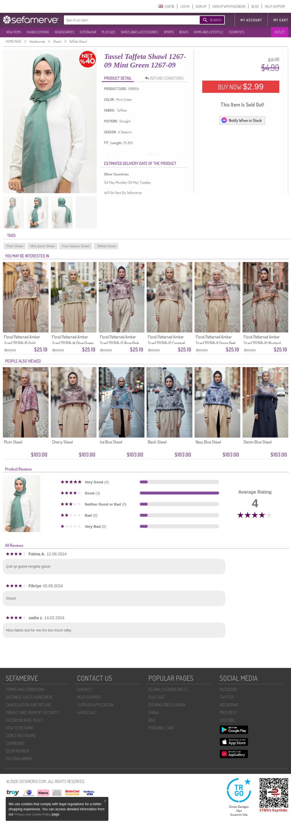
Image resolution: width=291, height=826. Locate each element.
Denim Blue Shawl (258, 441)
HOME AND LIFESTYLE (208, 32)
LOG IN (184, 6)
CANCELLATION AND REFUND (28, 704)
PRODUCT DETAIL (118, 78)
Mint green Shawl (42, 246)
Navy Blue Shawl (208, 441)
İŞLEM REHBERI (17, 751)
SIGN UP (200, 6)
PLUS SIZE (108, 32)
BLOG (255, 6)
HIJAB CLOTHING (38, 32)
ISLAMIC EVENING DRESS (168, 689)
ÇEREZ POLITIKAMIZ (21, 735)
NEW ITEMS (13, 32)
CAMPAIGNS (15, 743)
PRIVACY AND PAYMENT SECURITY (32, 712)
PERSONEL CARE (161, 727)
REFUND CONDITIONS (166, 78)
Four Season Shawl (75, 246)
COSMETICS (236, 32)
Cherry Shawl (62, 441)
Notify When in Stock (241, 120)
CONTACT (84, 689)
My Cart (281, 20)
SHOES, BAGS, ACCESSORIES (139, 32)
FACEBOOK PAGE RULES (24, 720)
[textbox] (126, 19)
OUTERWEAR (88, 32)
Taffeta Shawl (106, 246)
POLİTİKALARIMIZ (19, 758)
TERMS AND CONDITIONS (25, 689)
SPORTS (168, 32)
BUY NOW (241, 86)
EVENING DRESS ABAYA (166, 704)
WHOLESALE (87, 712)
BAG (151, 720)
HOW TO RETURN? (19, 727)
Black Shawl (157, 441)
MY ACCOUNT (251, 20)
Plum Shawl (13, 441)
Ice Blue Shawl (111, 441)
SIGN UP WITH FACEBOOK (228, 6)
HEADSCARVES (64, 32)
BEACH (183, 32)
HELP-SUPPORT (275, 6)
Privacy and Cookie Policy (33, 814)
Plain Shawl (15, 246)
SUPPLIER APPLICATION (95, 704)
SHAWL (154, 712)
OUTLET (279, 32)
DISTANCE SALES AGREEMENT (29, 697)
